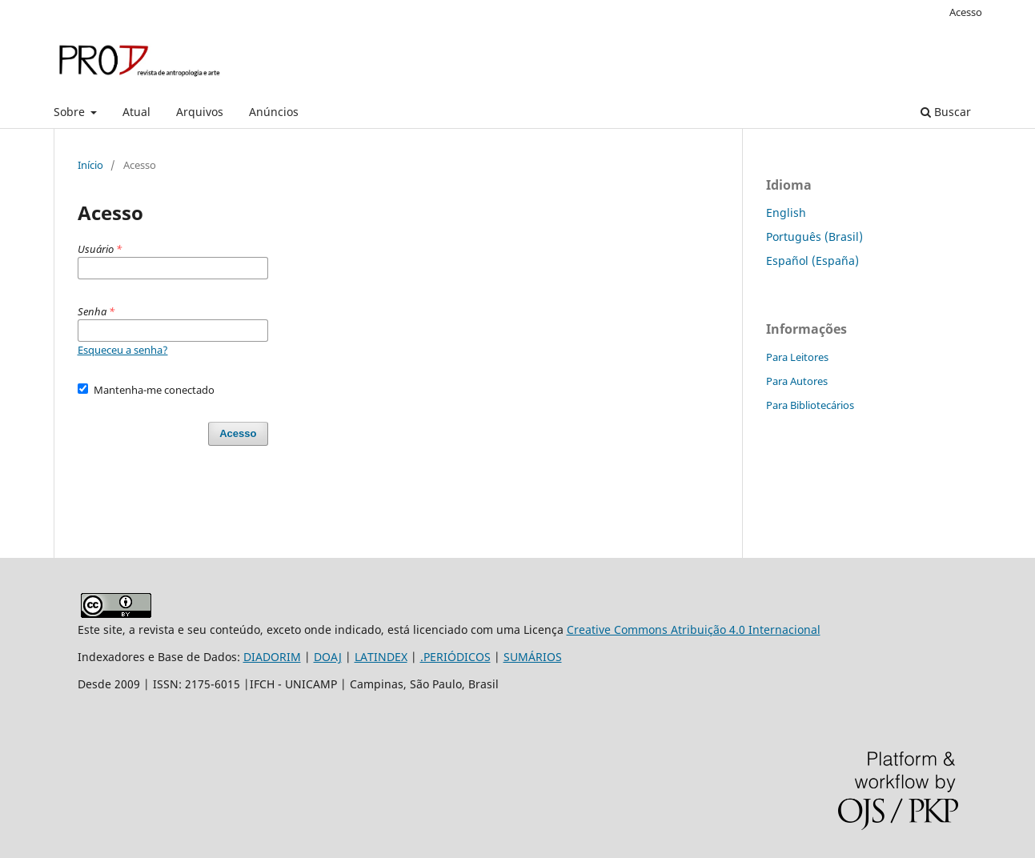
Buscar (946, 111)
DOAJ (328, 656)
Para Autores (797, 381)
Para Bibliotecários (810, 405)
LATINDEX (381, 656)
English (786, 212)
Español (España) (812, 260)
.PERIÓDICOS (455, 656)
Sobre (71, 111)
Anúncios (274, 111)
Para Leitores (797, 357)
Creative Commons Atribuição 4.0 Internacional (693, 629)
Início (90, 165)
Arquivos (199, 111)
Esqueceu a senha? (123, 350)
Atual (136, 111)
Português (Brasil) (814, 236)
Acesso (965, 12)
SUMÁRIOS (532, 656)
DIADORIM (272, 656)
